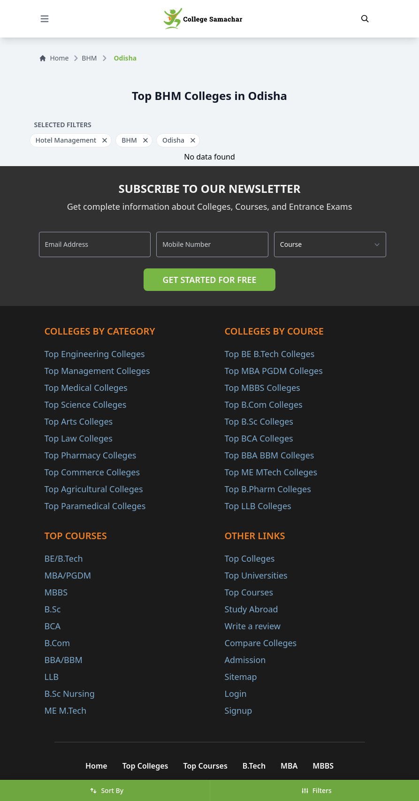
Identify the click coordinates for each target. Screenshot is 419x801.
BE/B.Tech (64, 558)
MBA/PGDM (68, 575)
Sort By (106, 790)
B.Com (57, 642)
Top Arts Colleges (79, 421)
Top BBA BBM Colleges (269, 455)
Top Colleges (250, 558)
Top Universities (256, 575)
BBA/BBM (64, 659)
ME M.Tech (66, 710)
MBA (289, 766)
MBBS (56, 592)
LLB (52, 676)
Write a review (253, 626)
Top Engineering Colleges (95, 353)
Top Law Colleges (79, 438)
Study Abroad (251, 609)
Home (54, 57)
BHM (89, 57)
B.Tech (254, 766)
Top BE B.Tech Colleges (270, 353)
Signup (238, 710)
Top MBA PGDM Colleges (274, 370)
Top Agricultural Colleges (94, 489)
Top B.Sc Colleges (259, 421)
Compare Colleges (261, 642)
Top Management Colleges (97, 370)
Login (236, 693)
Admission (245, 659)
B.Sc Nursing (70, 693)
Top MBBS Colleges (262, 387)
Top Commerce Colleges (92, 472)
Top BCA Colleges (259, 438)
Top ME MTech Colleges (271, 472)
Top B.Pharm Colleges (268, 489)
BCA (53, 626)
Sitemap (241, 676)
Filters (316, 790)
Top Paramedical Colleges (95, 505)
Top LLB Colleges (258, 505)
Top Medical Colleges (86, 387)
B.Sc (53, 609)
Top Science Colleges (86, 404)
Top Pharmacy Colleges (91, 455)
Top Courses (249, 592)
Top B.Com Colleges (264, 404)
